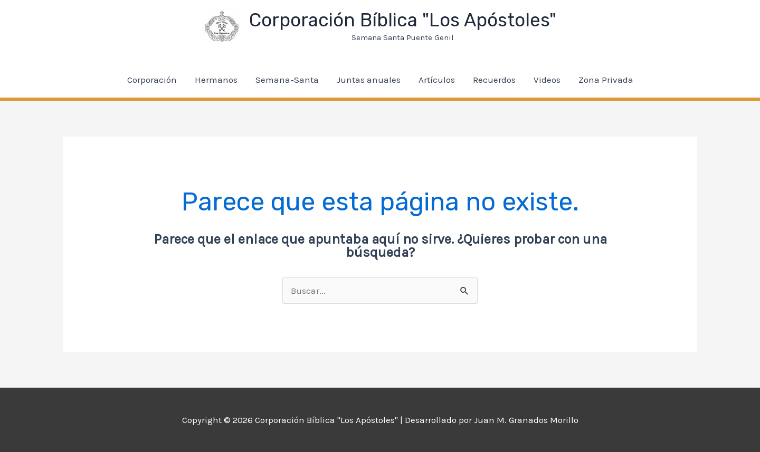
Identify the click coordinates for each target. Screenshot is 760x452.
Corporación (152, 79)
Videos (547, 79)
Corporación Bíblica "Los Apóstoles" (402, 20)
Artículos (437, 79)
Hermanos (216, 79)
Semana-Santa (287, 79)
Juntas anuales (369, 79)
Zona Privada (605, 79)
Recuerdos (494, 79)
